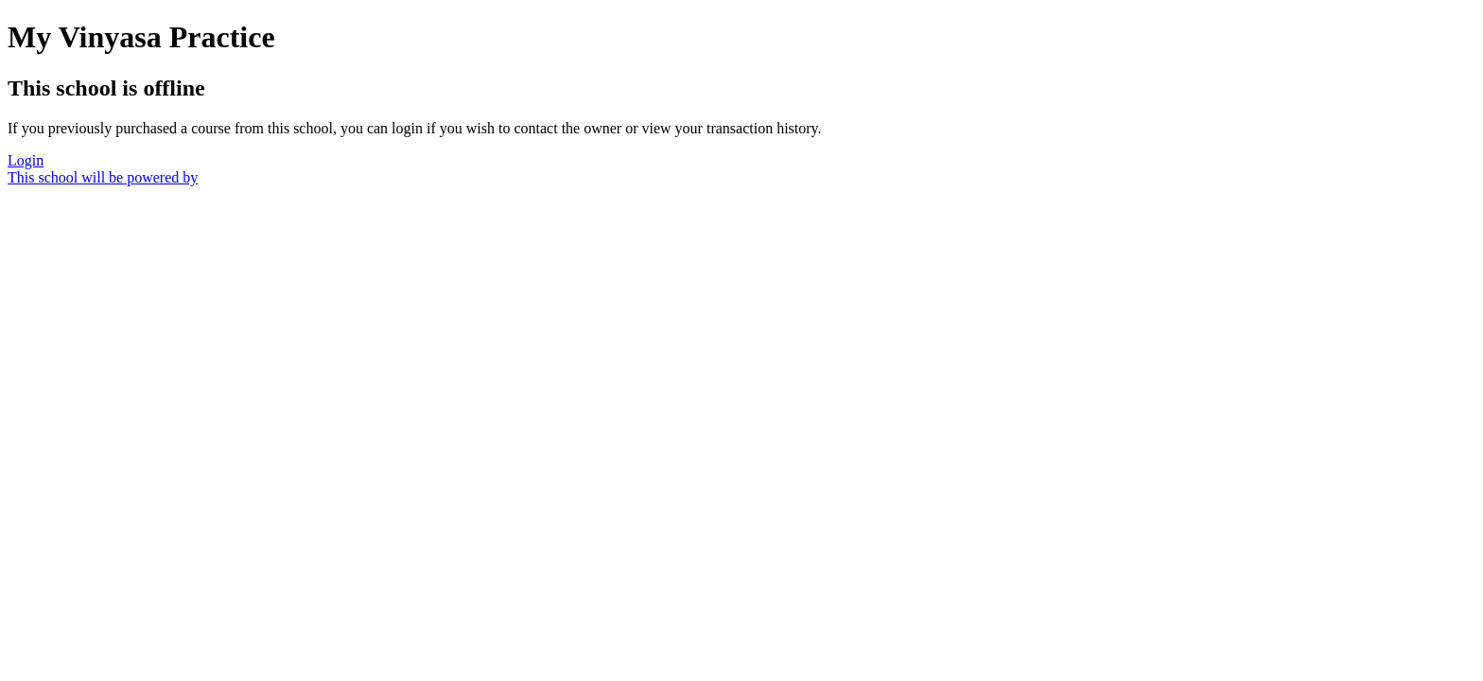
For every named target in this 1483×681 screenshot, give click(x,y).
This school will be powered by (103, 177)
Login (26, 160)
